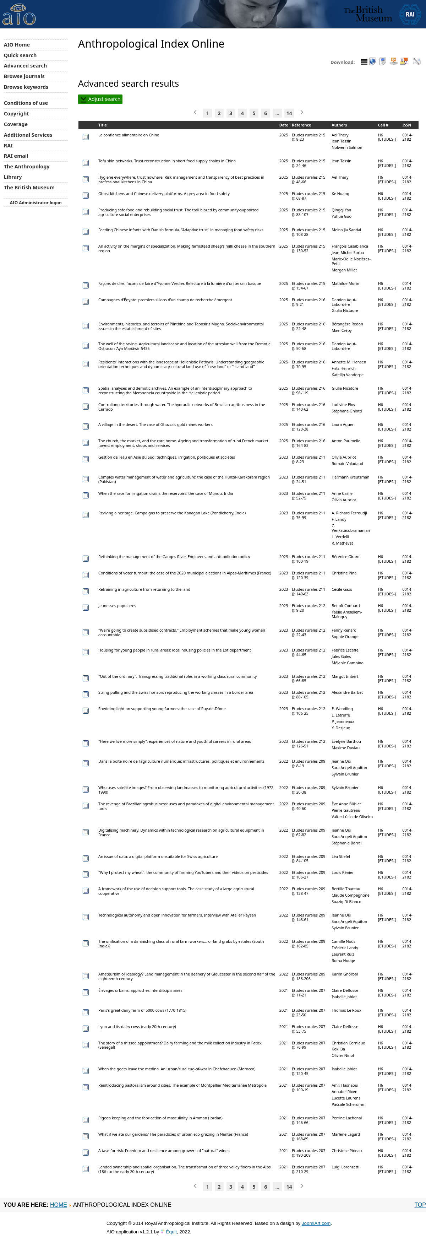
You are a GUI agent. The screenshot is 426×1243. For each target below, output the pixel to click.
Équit (171, 1231)
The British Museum (29, 187)
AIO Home (17, 44)
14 (289, 113)
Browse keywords (26, 86)
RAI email (16, 155)
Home (58, 1205)
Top (420, 1205)
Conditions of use (26, 102)
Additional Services (28, 134)
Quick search (20, 55)
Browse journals (24, 76)
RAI (8, 145)
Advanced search (25, 65)
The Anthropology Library (27, 171)
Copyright (16, 113)
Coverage (16, 124)
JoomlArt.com (316, 1223)
